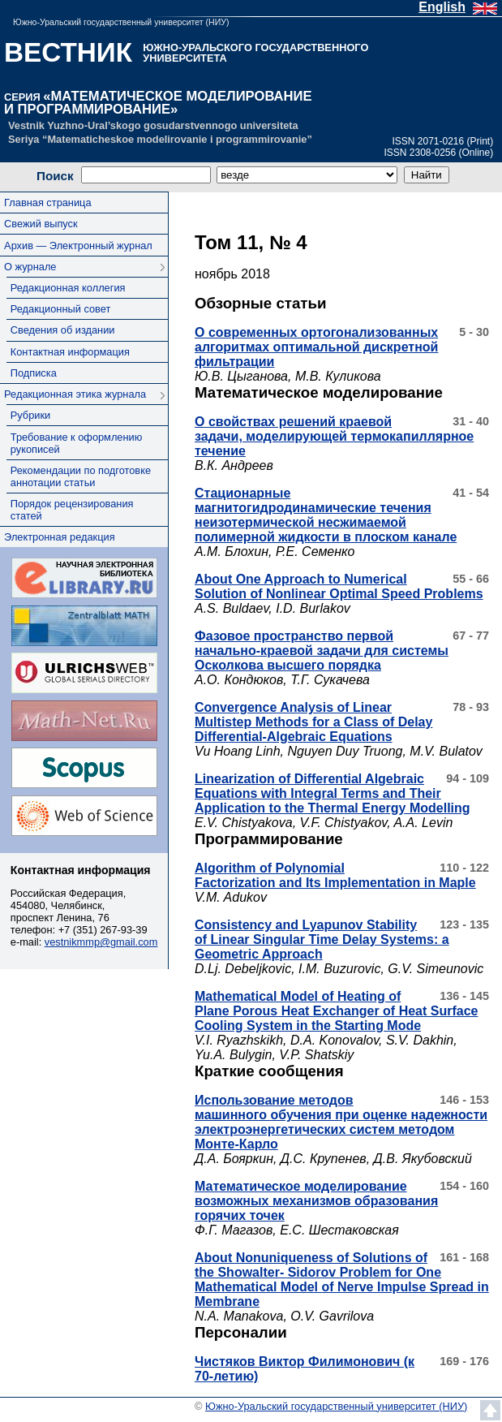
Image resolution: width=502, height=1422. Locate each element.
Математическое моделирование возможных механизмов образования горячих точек (316, 1200)
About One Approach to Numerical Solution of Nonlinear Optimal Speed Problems (339, 586)
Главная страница (47, 202)
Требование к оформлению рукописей (77, 443)
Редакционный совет (61, 309)
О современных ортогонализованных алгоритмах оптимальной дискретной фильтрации (316, 346)
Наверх (490, 1410)
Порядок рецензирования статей (72, 510)
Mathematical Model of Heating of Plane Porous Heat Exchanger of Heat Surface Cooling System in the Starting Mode (336, 1010)
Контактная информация (70, 352)
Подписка (34, 373)
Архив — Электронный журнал (78, 245)
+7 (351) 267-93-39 (103, 930)
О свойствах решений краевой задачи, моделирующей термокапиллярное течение (334, 436)
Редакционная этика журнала (75, 394)
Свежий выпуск (40, 224)
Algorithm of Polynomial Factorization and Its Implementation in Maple (335, 875)
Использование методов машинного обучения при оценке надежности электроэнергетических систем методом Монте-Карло (341, 1122)
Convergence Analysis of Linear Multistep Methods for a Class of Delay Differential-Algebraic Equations (313, 721)
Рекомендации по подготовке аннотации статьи (81, 476)
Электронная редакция (59, 537)
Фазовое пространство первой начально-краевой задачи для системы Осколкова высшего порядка (321, 650)
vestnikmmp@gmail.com (101, 942)
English (442, 7)
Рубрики (30, 415)
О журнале (30, 267)
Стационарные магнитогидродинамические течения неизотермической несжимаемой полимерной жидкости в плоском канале (326, 515)
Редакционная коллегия (68, 288)
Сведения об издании (63, 330)
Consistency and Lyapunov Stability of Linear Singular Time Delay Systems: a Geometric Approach (322, 939)
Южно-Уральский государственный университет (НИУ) (121, 22)
